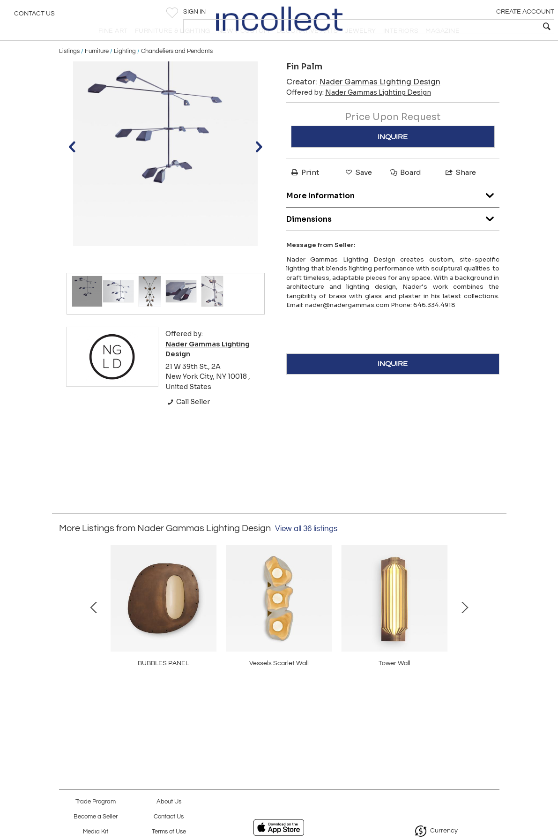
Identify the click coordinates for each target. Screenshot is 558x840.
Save (358, 192)
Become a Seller (96, 817)
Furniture (97, 71)
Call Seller (187, 422)
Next (492, 636)
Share (460, 192)
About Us (168, 802)
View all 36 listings (306, 549)
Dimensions (392, 237)
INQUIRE (393, 157)
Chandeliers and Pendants (177, 71)
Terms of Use (169, 832)
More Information (392, 213)
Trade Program (95, 802)
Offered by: (358, 113)
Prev (66, 636)
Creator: (363, 102)
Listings (69, 71)
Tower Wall (145, 702)
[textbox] (483, 26)
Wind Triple (279, 702)
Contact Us (34, 16)
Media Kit (95, 832)
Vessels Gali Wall (413, 702)
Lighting (125, 71)
